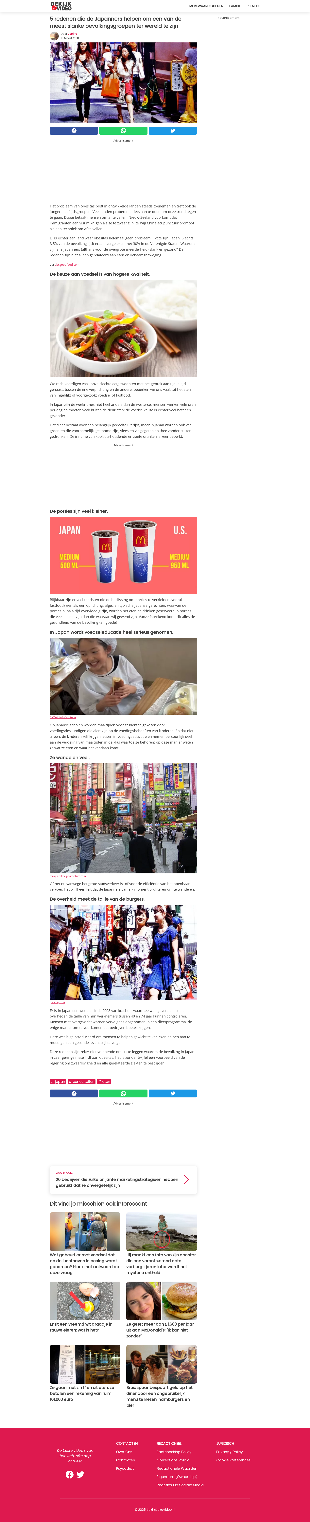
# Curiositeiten (82, 1081)
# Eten (104, 1081)
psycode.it (125, 1468)
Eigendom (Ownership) (177, 1476)
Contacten (125, 1460)
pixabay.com (57, 1002)
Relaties (253, 6)
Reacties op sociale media (180, 1485)
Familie (235, 6)
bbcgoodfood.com (67, 264)
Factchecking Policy (174, 1451)
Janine (72, 34)
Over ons (124, 1451)
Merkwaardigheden (206, 6)
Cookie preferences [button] (233, 1460)
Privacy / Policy (229, 1451)
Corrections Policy (173, 1460)
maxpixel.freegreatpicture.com (68, 876)
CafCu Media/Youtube (63, 717)
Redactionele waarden (177, 1468)
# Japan (58, 1081)
